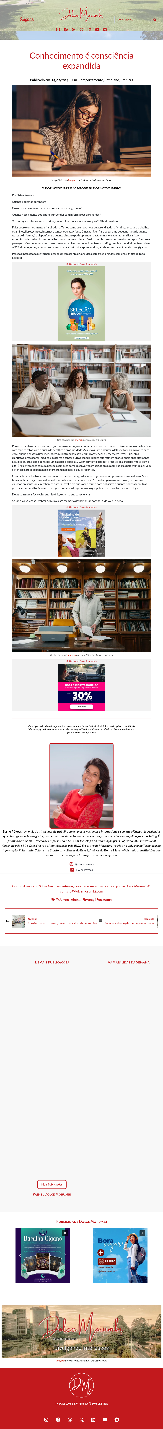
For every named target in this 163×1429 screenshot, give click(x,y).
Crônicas (127, 80)
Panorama (103, 900)
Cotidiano (112, 80)
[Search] (155, 20)
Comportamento (91, 80)
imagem (72, 179)
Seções (27, 20)
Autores (62, 900)
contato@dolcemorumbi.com (81, 891)
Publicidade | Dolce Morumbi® (81, 264)
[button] (43, 1255)
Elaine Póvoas (81, 900)
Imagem (60, 1360)
